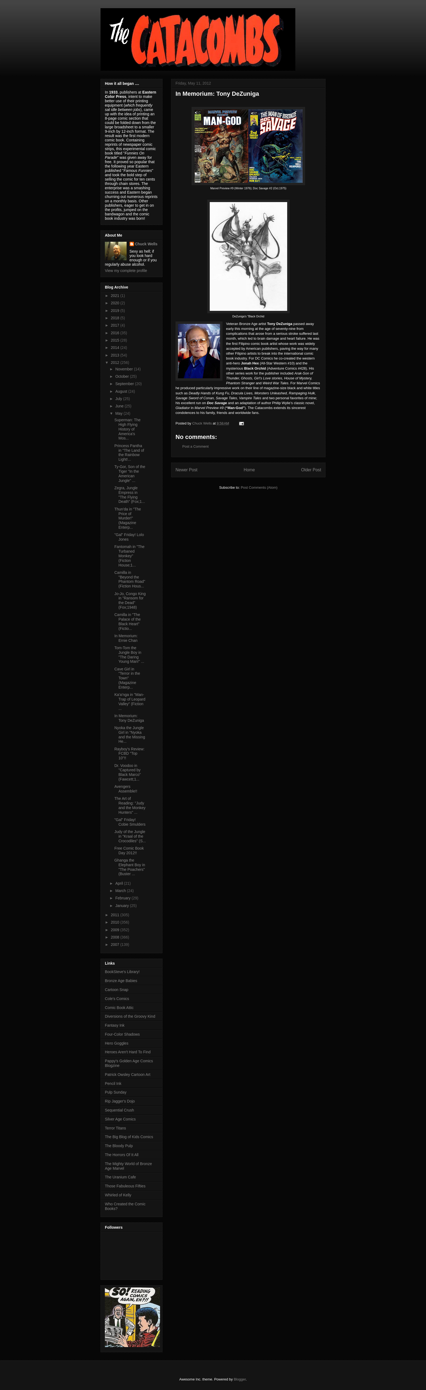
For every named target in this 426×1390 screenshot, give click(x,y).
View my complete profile (126, 270)
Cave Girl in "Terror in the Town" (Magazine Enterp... (127, 678)
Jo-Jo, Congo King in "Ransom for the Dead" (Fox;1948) (130, 600)
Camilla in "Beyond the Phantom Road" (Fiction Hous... (129, 579)
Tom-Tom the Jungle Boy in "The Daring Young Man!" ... (129, 655)
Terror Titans (115, 1128)
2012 (115, 362)
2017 (115, 325)
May (119, 413)
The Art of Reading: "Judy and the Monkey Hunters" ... (130, 805)
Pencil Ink (113, 1083)
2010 (115, 922)
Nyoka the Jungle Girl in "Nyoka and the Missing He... (129, 735)
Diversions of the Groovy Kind (130, 1016)
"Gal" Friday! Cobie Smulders (130, 822)
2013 (115, 355)
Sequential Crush (119, 1110)
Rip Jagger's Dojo (120, 1101)
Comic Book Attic (119, 1007)
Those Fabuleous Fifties (125, 1186)
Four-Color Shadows (122, 1034)
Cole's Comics (117, 998)
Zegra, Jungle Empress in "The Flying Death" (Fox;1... (129, 495)
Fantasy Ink (114, 1025)
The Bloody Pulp (119, 1146)
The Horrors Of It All (122, 1155)
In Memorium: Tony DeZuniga (129, 718)
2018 (115, 318)
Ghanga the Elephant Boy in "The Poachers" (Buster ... (129, 867)
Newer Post (187, 470)
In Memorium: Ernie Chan (126, 638)
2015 (115, 340)
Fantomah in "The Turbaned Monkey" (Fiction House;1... (129, 555)
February (123, 898)
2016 (115, 333)
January (122, 905)
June (119, 406)
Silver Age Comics (120, 1119)
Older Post (311, 470)
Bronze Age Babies (121, 981)
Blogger (240, 1379)
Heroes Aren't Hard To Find (128, 1052)
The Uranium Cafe (120, 1177)
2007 (115, 944)
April (119, 883)
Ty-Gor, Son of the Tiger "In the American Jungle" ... (129, 473)
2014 (115, 347)
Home (249, 470)
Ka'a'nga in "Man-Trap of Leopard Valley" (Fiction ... (129, 701)
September (125, 384)
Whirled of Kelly (118, 1195)
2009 (115, 930)
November (124, 369)
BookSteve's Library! (122, 972)
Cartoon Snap (116, 989)
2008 (115, 937)
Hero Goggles (116, 1043)
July (119, 399)
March (121, 891)
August (121, 391)
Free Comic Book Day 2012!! (129, 850)
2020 (115, 303)
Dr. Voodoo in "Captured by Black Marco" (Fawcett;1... (127, 772)
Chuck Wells (146, 244)
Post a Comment (195, 446)
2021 (115, 295)
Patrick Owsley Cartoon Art (127, 1074)
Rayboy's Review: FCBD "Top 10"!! (129, 753)
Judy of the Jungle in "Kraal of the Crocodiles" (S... (130, 836)
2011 (115, 915)
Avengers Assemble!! (125, 788)
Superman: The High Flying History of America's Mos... (127, 429)
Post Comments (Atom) (259, 487)
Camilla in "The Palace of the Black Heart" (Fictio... (127, 621)
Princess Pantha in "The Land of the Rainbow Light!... (129, 453)
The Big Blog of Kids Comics (129, 1137)
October (122, 376)
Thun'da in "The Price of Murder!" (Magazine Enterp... (127, 518)
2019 (115, 310)
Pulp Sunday (115, 1092)
